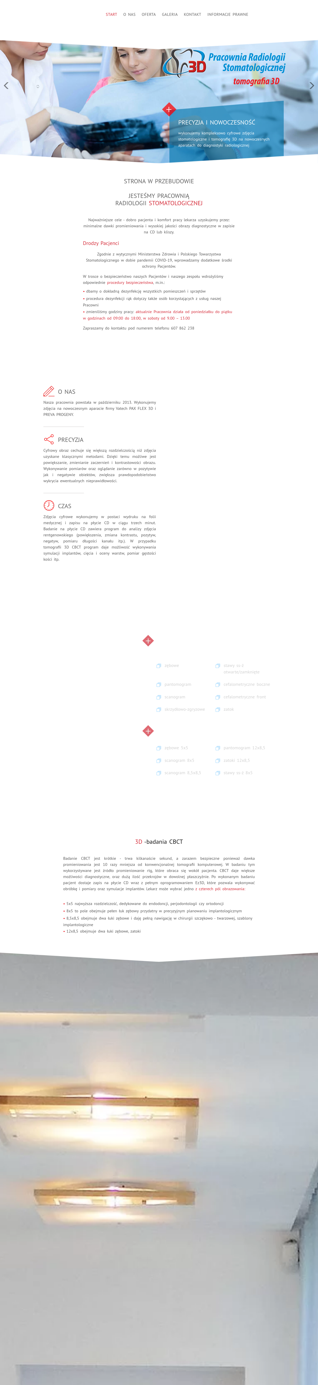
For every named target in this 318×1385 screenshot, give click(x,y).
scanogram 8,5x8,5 (183, 772)
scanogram (175, 697)
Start (111, 14)
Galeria (170, 14)
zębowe (172, 665)
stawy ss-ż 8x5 (238, 772)
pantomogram (178, 684)
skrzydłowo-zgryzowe (185, 709)
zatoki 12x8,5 (237, 760)
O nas (129, 14)
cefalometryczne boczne (247, 684)
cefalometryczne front (245, 697)
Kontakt (192, 14)
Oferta (149, 14)
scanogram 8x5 (179, 760)
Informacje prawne (227, 14)
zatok (229, 709)
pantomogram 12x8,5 (244, 747)
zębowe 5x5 (176, 747)
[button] (24, 81)
